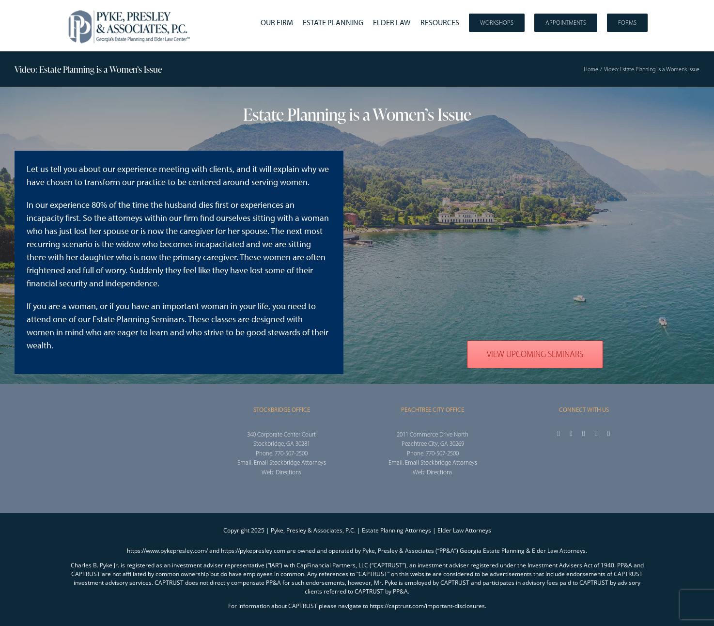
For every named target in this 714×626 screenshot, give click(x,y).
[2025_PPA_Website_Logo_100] (130, 10)
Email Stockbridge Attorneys (290, 462)
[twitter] (571, 434)
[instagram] (583, 434)
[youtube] (596, 434)
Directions (288, 472)
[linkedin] (608, 434)
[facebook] (558, 434)
